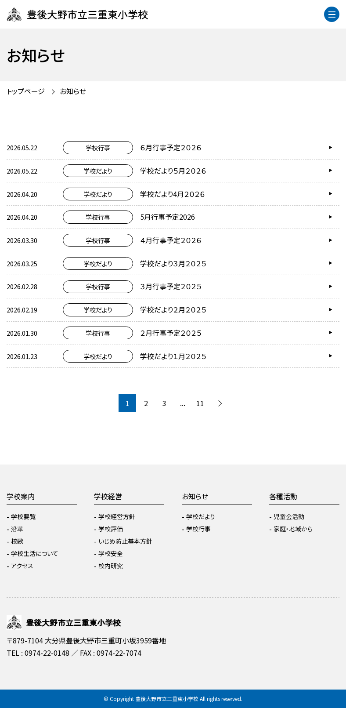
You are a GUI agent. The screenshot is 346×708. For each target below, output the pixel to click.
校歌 (17, 541)
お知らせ (73, 91)
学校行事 (198, 528)
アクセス (22, 565)
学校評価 (110, 528)
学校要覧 (23, 516)
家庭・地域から (293, 528)
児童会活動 (289, 516)
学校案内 (21, 496)
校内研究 (110, 565)
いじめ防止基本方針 (125, 541)
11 (200, 403)
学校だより (200, 516)
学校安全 (110, 553)
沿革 (17, 528)
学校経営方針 (116, 516)
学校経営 (108, 496)
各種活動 (283, 496)
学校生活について (34, 553)
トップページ (26, 91)
